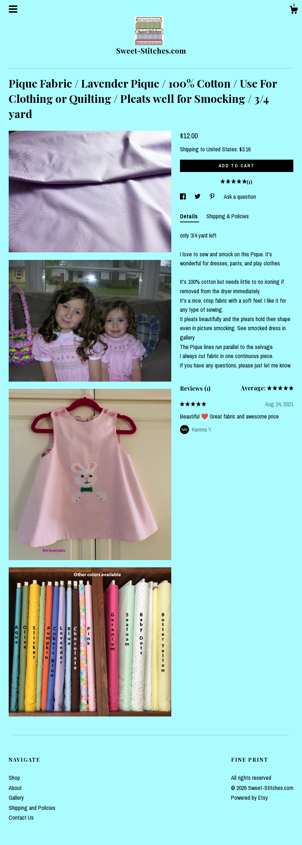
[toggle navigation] (13, 9)
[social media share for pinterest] (213, 197)
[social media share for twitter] (198, 197)
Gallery (16, 798)
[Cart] (294, 10)
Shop (14, 778)
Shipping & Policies (227, 216)
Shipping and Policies (32, 808)
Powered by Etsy (249, 798)
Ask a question (240, 197)
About (15, 788)
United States (221, 149)
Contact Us (21, 817)
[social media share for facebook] (183, 197)
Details (189, 216)
